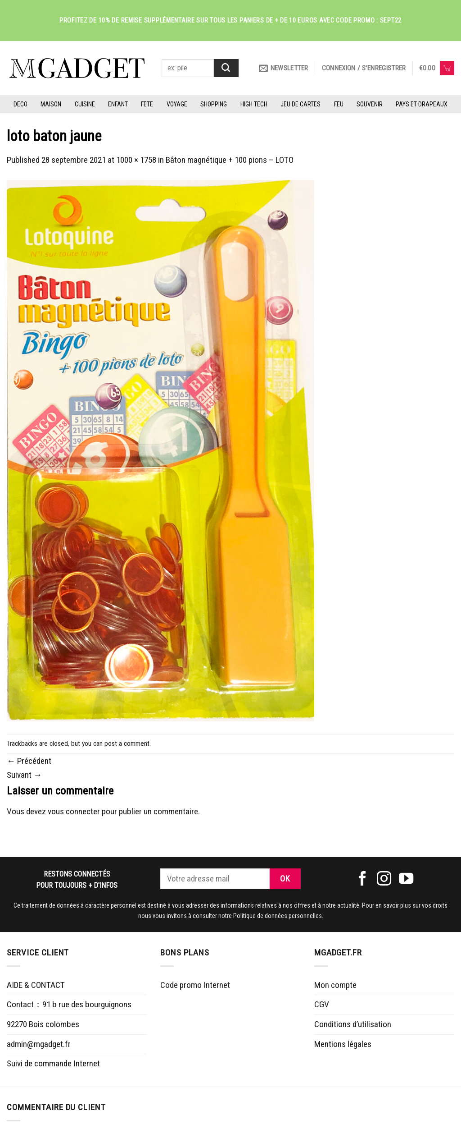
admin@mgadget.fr (39, 1044)
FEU (338, 104)
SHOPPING (213, 104)
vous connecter (74, 811)
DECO (20, 104)
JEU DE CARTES (300, 104)
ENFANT (118, 104)
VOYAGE (177, 104)
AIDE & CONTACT (36, 985)
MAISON (51, 104)
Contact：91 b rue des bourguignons (69, 1004)
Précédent (29, 761)
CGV (321, 1004)
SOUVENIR (370, 104)
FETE (147, 104)
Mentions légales (342, 1044)
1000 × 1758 (136, 160)
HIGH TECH (253, 104)
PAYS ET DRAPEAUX (421, 104)
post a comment (126, 743)
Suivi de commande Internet (53, 1063)
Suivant (24, 775)
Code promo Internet (195, 985)
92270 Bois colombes (43, 1024)
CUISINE (85, 104)
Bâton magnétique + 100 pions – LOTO (230, 160)
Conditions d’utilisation (352, 1024)
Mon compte (335, 985)
